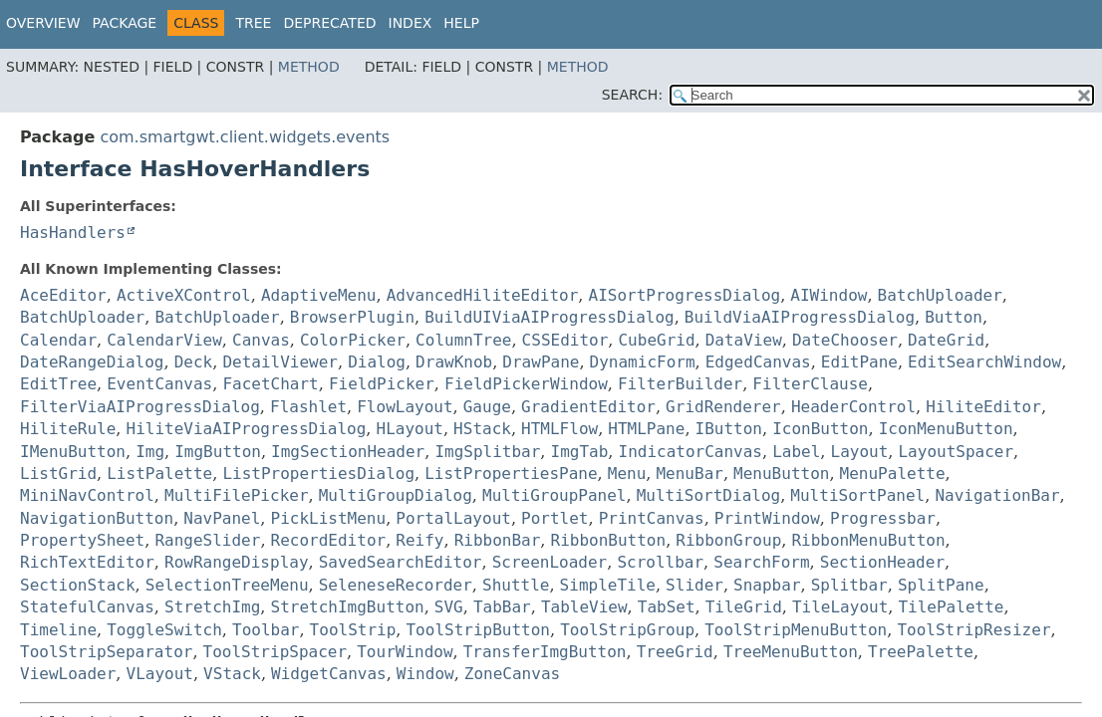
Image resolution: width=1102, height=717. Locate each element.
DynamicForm (642, 362)
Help (461, 23)
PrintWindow (767, 518)
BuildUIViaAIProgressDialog (549, 317)
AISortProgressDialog (685, 295)
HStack (482, 428)
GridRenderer (723, 406)
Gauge (487, 406)
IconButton (820, 428)
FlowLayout (404, 406)
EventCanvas (159, 383)
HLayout (410, 428)
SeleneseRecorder (395, 585)
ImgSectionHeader (347, 451)
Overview (43, 23)
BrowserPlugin (352, 317)
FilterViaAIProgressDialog (140, 406)
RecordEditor (329, 540)
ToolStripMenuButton (795, 629)
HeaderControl (853, 406)
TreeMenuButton (790, 651)
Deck (193, 362)
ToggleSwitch (164, 629)
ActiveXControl (184, 295)
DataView (743, 340)
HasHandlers (73, 232)
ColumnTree (463, 340)
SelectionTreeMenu (227, 585)
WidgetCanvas (329, 673)
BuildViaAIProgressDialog (800, 317)
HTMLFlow (559, 428)
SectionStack (78, 585)
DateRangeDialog (92, 362)
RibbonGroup (728, 540)
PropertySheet (82, 540)
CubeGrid (656, 340)
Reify (419, 540)
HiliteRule (68, 428)
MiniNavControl (87, 495)
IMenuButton (73, 451)
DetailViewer (280, 362)
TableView (584, 607)
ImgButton (217, 451)
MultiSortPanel (857, 495)
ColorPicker (353, 340)
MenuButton (781, 473)
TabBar (502, 607)
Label (796, 451)
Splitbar (849, 585)
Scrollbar (660, 562)
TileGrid (743, 607)
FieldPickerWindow (526, 383)
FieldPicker (381, 383)
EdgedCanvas (758, 362)
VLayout (160, 673)
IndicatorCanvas (691, 451)
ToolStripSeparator (106, 651)
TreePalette (920, 651)
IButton (728, 428)
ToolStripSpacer (275, 651)
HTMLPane (646, 428)
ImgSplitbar (487, 451)
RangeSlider (207, 540)
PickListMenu (329, 518)
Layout (860, 451)
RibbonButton (609, 540)
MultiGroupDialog (395, 495)
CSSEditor (565, 340)
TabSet (666, 607)
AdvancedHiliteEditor (483, 295)
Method (309, 67)
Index (410, 23)
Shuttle (515, 585)
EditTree (58, 383)
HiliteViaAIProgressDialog (247, 428)
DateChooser (845, 340)
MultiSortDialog (709, 495)
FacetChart (270, 383)
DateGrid (946, 340)
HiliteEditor (983, 406)
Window (425, 673)
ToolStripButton (478, 629)
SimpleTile (608, 585)
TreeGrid (675, 651)
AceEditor (63, 295)
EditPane (859, 362)
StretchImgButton (347, 607)
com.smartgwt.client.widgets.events (245, 136)
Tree (253, 23)
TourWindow (404, 651)
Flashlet (308, 406)
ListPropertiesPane (510, 473)
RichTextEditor (87, 562)
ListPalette (159, 473)
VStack (232, 673)
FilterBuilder (680, 383)
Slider (694, 585)
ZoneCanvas (512, 673)
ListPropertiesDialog (318, 473)
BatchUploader (940, 295)
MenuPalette (893, 473)
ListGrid (58, 473)
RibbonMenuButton (868, 540)
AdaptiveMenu (319, 295)
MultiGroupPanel (554, 495)
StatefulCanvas (87, 607)
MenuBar (689, 473)
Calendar (58, 340)
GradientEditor (588, 406)
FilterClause (810, 383)
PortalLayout (453, 518)
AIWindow (828, 295)
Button (953, 317)
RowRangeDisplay (236, 562)
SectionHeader (882, 562)
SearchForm (761, 562)
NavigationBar (997, 495)
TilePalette (950, 607)
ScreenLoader (550, 562)
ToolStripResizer (973, 629)
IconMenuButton (946, 428)
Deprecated (329, 23)
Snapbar (766, 585)
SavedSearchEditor (400, 562)
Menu (627, 473)
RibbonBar (497, 540)
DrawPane (540, 362)
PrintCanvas (651, 518)
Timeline (58, 629)
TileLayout (840, 607)
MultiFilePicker (236, 495)
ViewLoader (68, 673)
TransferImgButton (545, 651)
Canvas (261, 340)
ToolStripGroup (627, 629)
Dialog (377, 362)
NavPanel (221, 518)
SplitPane (941, 585)
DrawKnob (453, 362)
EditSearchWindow (984, 362)
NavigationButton (96, 518)
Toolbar (265, 629)
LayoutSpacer (955, 451)
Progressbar (883, 518)
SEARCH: (632, 95)
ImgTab (580, 451)
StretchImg (212, 607)
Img (150, 451)
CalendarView (164, 340)
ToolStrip (353, 629)
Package (125, 23)
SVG (448, 607)
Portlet (554, 518)
